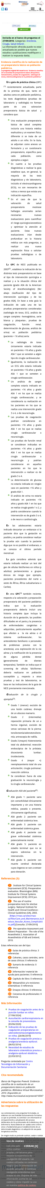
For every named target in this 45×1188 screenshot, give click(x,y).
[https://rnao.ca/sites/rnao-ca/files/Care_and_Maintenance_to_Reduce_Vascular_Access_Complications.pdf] (26, 920)
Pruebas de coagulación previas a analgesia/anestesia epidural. (25, 1040)
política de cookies (27, 1185)
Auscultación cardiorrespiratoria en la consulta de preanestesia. (26, 1020)
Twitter (3, 9)
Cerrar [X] (31, 1146)
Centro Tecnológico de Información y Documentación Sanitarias (17, 1064)
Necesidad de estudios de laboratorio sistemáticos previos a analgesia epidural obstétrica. (25, 1050)
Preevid (9, 16)
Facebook (6, 9)
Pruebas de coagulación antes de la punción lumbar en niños (26, 1011)
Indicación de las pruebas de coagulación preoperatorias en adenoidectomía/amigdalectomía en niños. (25, 1031)
